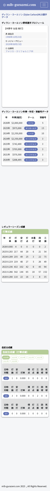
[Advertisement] (25, 80)
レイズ (30, 133)
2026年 (6, 357)
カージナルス (31, 139)
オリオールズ (31, 128)
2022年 (39, 357)
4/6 (6, 378)
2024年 (22, 357)
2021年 (6, 361)
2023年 (31, 357)
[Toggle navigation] (44, 5)
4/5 (6, 396)
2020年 (14, 361)
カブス (30, 123)
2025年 (14, 357)
